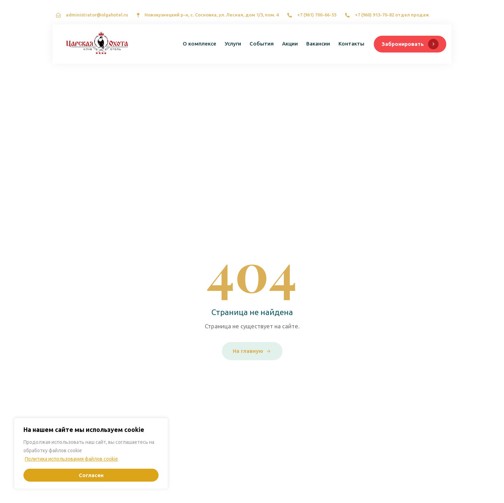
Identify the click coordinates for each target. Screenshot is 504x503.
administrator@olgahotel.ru (97, 14)
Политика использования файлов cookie (71, 459)
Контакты (351, 44)
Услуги (233, 44)
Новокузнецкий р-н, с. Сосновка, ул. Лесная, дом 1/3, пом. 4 (212, 14)
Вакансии (318, 44)
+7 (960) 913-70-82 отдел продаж (392, 14)
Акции (290, 44)
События (262, 44)
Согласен (91, 475)
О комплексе (199, 44)
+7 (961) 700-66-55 (316, 14)
